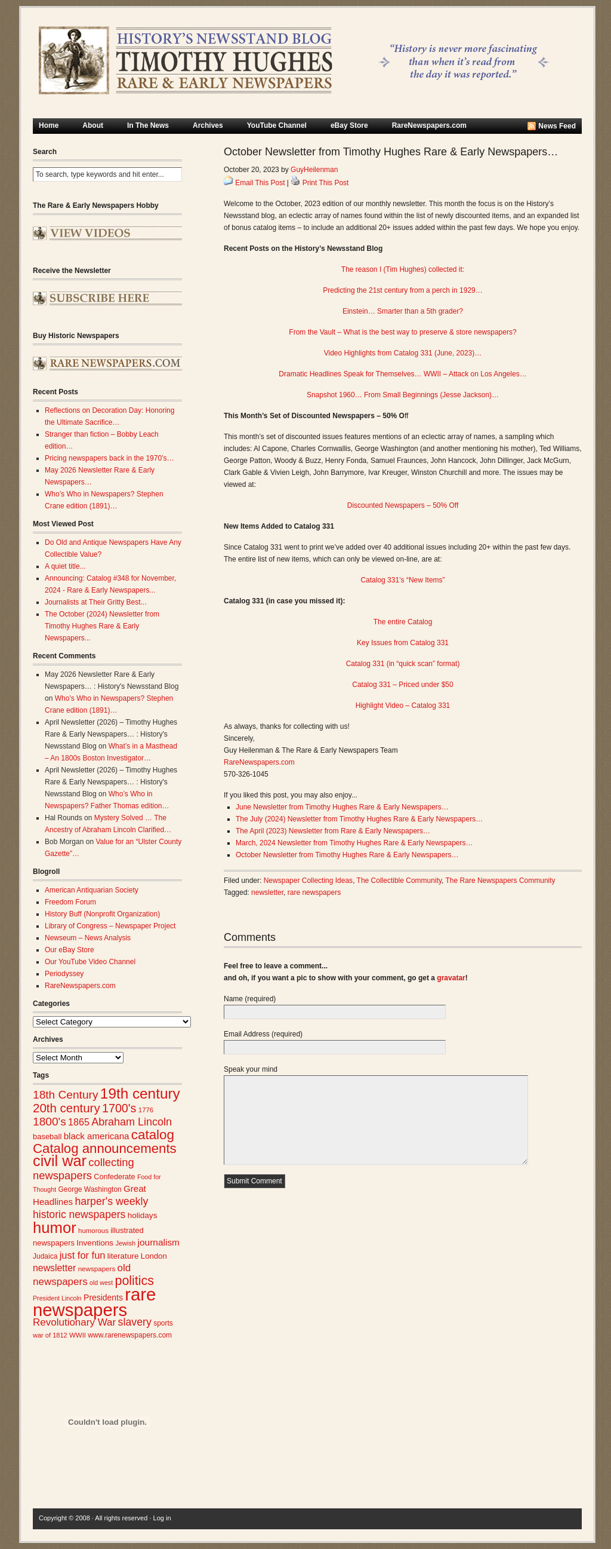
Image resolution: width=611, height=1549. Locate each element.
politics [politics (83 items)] (134, 1281)
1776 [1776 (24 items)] (145, 1110)
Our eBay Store (69, 950)
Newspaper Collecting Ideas (308, 880)
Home (48, 125)
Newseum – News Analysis (88, 938)
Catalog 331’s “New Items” (402, 580)
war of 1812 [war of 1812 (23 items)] (50, 1335)
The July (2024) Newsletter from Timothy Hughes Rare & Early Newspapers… (359, 819)
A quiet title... (65, 566)
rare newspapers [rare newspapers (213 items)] (94, 1302)
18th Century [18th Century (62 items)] (65, 1094)
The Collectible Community (399, 880)
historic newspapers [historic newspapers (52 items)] (79, 1214)
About (92, 125)
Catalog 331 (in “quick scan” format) (403, 664)
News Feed (557, 126)
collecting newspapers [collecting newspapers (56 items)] (83, 1169)
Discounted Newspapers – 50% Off (403, 505)
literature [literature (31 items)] (123, 1256)
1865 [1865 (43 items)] (79, 1121)
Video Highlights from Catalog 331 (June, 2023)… (403, 353)
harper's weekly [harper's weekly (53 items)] (111, 1201)
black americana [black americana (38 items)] (96, 1136)
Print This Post (326, 183)
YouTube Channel (277, 125)
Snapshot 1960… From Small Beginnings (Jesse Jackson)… (403, 395)
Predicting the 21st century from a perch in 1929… (402, 290)
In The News (148, 125)
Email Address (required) (263, 1034)
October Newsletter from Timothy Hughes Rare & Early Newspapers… (347, 855)
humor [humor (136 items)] (54, 1227)
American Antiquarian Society (91, 890)
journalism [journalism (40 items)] (159, 1242)
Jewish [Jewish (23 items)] (125, 1243)
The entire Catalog (403, 622)
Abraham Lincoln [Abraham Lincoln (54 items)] (131, 1122)
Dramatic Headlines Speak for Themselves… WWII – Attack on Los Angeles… (402, 374)
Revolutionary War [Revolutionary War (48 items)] (74, 1322)
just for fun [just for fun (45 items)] (83, 1255)
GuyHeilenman (314, 169)
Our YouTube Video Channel (90, 962)
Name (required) (250, 999)
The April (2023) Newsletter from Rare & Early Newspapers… (333, 831)
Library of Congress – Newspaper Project (110, 926)
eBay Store (349, 125)
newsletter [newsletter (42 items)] (54, 1268)
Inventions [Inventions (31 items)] (94, 1242)
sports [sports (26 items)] (163, 1323)
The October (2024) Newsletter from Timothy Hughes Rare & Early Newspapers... (102, 626)
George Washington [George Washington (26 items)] (89, 1189)
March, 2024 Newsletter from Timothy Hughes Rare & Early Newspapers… (354, 843)
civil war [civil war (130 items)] (60, 1160)
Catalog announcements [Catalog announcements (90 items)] (105, 1148)
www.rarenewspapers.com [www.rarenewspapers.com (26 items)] (130, 1335)
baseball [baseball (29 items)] (47, 1136)
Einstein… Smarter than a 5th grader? (402, 311)
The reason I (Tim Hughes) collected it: (402, 269)
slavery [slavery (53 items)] (135, 1322)
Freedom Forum (70, 902)
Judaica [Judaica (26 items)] (45, 1256)
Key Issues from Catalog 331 (403, 643)
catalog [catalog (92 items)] (152, 1134)
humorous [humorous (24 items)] (93, 1230)
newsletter (267, 892)
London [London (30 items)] (154, 1256)
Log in (162, 1518)
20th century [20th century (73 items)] (66, 1108)
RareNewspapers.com (429, 125)
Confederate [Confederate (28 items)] (114, 1177)
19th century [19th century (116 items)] (140, 1093)
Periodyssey (64, 974)
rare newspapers (314, 892)
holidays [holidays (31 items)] (143, 1215)
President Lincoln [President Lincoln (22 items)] (57, 1298)
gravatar (451, 978)
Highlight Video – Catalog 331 (403, 705)
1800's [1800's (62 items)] (49, 1121)
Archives (208, 125)
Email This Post (260, 183)
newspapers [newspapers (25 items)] (97, 1268)
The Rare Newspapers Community (501, 880)
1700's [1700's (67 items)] (119, 1108)
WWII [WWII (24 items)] (77, 1335)
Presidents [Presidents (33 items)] (103, 1297)
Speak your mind (250, 1069)
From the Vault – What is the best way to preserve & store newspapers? (402, 332)
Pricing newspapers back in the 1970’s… (109, 458)
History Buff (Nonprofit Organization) (102, 914)
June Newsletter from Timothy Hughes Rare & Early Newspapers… (342, 807)
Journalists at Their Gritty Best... (96, 602)
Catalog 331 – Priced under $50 (402, 684)
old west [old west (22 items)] (101, 1282)
